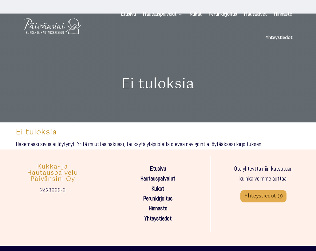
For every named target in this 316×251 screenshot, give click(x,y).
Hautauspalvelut (159, 14)
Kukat (195, 14)
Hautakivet (255, 14)
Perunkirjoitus (222, 14)
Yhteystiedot (279, 38)
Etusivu (128, 14)
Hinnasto (283, 14)
